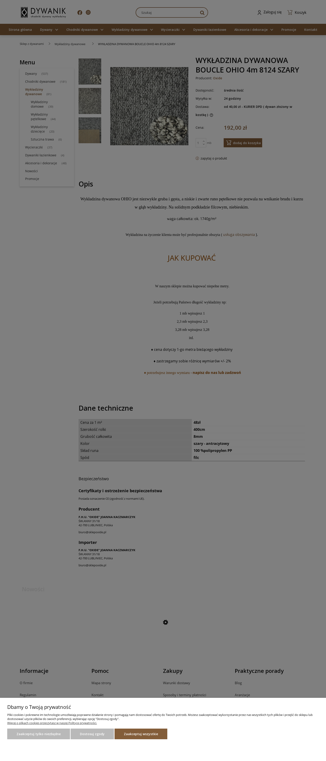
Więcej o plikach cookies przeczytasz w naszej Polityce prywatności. (52, 723)
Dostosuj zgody (92, 734)
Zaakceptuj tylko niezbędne (39, 734)
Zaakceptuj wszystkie (141, 734)
